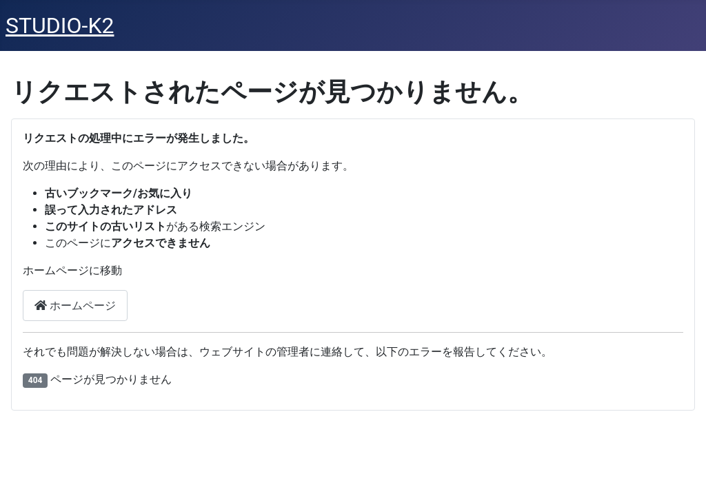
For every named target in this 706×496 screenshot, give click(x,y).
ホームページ (75, 305)
